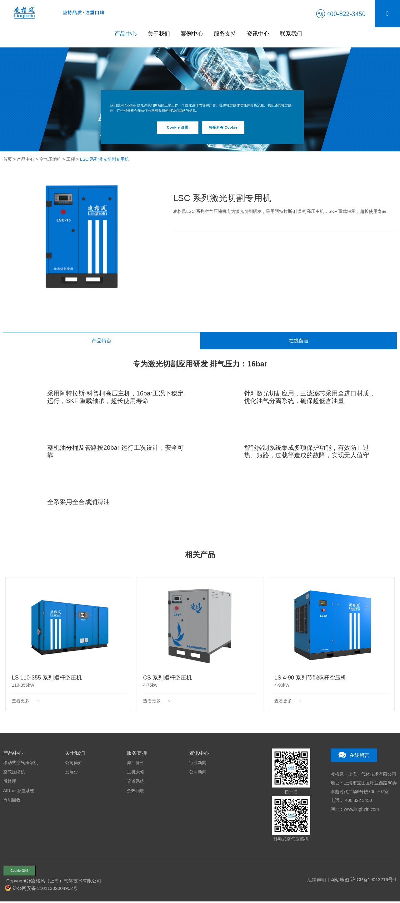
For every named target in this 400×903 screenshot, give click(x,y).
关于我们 (161, 34)
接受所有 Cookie (223, 127)
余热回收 (135, 791)
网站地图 (339, 881)
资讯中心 (260, 34)
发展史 (71, 772)
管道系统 (135, 781)
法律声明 (316, 881)
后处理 (9, 781)
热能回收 (12, 800)
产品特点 (102, 341)
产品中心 (127, 34)
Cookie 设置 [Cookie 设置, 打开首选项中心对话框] (177, 127)
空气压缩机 (50, 159)
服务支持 (227, 34)
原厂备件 (135, 763)
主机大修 (135, 772)
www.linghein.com (361, 809)
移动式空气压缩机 (20, 763)
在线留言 (299, 341)
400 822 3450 (358, 800)
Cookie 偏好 (21, 872)
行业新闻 (198, 763)
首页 (7, 159)
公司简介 (73, 763)
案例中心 (194, 34)
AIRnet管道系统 (18, 791)
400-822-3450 (341, 13)
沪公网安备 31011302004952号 (45, 889)
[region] (202, 117)
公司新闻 (198, 772)
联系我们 (293, 34)
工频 (70, 159)
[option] (82, 235)
